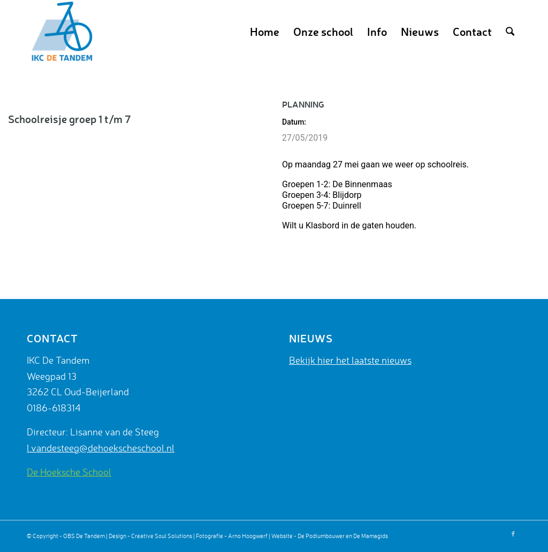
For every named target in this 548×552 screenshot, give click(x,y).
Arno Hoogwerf (248, 536)
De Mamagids (370, 536)
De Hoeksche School (69, 472)
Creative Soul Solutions (161, 536)
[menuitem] (264, 31)
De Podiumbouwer (321, 536)
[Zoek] (510, 31)
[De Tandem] (60, 31)
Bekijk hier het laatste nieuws (350, 360)
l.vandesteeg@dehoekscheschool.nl (100, 448)
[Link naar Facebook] (513, 534)
